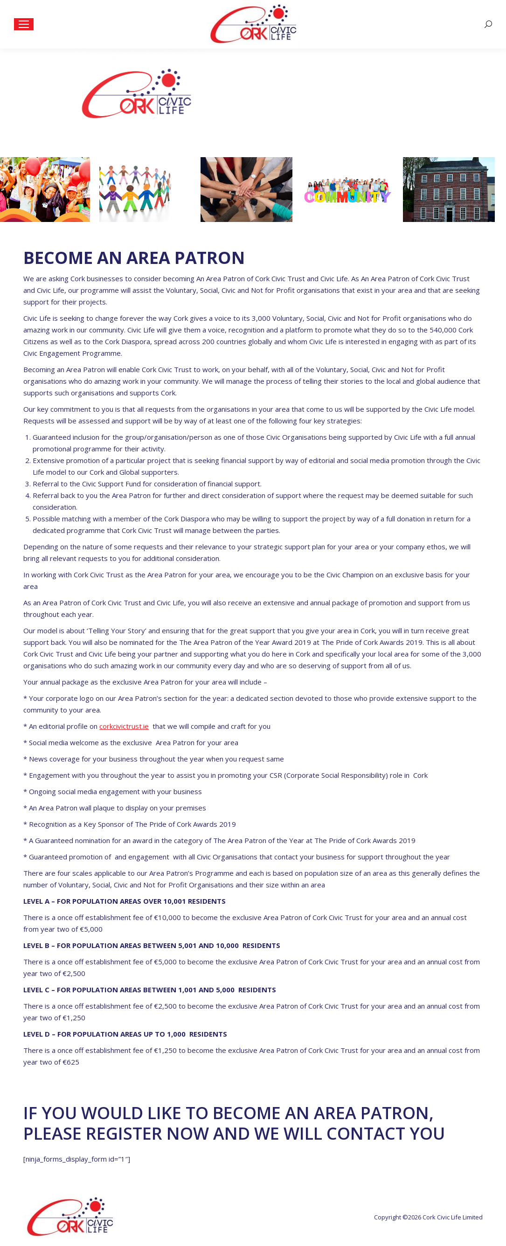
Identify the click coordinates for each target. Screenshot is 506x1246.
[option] (51, 189)
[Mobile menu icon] (24, 24)
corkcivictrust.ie (124, 726)
